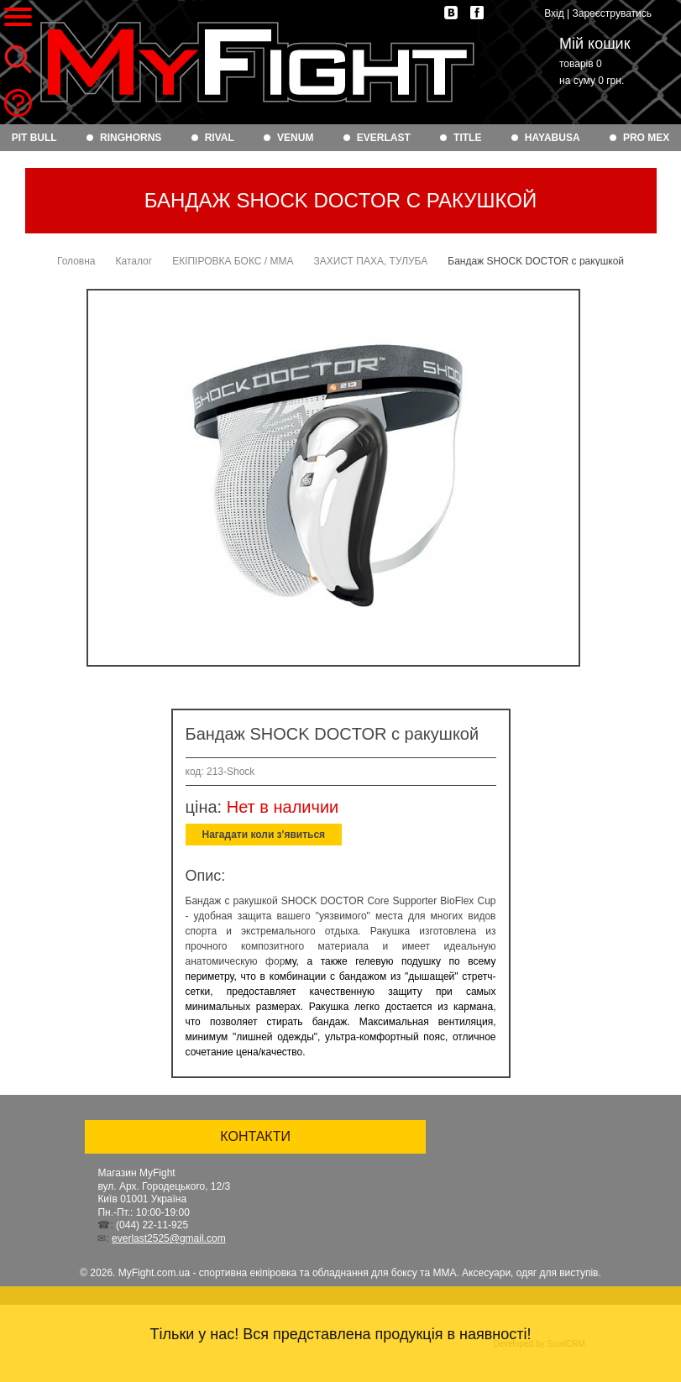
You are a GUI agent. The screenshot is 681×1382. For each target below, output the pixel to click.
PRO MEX (646, 138)
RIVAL (219, 138)
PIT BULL (34, 138)
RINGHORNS (130, 138)
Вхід (554, 13)
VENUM (295, 138)
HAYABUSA (552, 138)
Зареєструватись (612, 13)
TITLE (467, 138)
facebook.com (477, 12)
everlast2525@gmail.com (169, 1238)
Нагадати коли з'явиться (264, 834)
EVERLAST (384, 138)
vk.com (451, 12)
